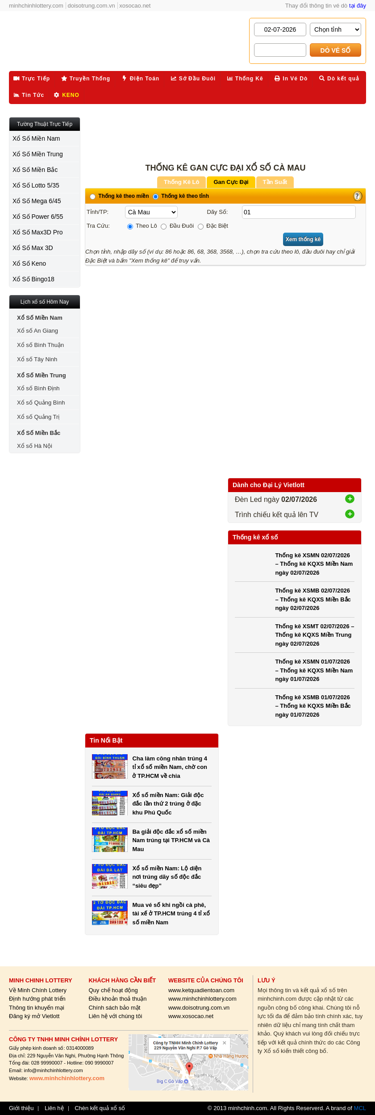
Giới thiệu (21, 1108)
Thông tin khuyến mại (36, 1007)
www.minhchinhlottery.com (202, 998)
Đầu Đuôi (177, 225)
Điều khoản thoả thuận (117, 998)
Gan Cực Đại (230, 182)
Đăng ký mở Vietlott (34, 1016)
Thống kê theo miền (119, 196)
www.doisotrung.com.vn (198, 1007)
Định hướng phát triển (37, 998)
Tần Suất (275, 182)
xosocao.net (134, 5)
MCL (360, 1108)
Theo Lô (142, 225)
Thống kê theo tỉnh (181, 196)
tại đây (357, 5)
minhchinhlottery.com (36, 5)
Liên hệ (54, 1108)
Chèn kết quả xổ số (100, 1108)
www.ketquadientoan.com (201, 990)
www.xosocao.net (190, 1016)
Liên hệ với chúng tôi (115, 1016)
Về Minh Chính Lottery (38, 990)
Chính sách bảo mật (114, 1007)
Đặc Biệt (213, 225)
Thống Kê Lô (182, 182)
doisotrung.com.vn (91, 5)
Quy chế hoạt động (113, 990)
